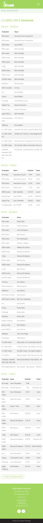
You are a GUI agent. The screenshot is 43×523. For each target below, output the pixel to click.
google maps (21, 500)
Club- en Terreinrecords (9, 10)
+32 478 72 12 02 (21, 506)
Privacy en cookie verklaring (21, 521)
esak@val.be (21, 503)
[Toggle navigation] (38, 4)
